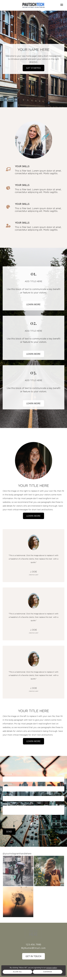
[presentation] (23, 821)
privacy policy (51, 967)
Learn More (33, 304)
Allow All (17, 972)
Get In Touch (33, 956)
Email (5, 794)
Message (6, 803)
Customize (47, 972)
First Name (7, 774)
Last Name (7, 784)
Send (9, 831)
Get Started (33, 68)
